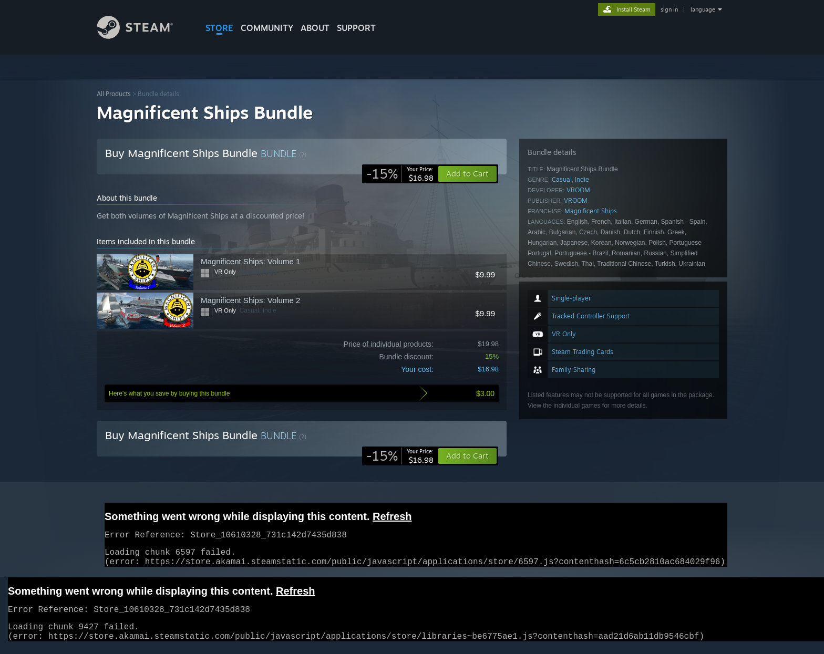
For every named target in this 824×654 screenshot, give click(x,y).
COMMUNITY (267, 28)
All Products (114, 94)
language (703, 9)
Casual (562, 179)
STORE (219, 28)
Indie (582, 179)
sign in (669, 9)
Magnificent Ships (590, 211)
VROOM (578, 190)
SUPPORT (356, 28)
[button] (467, 456)
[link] (400, 173)
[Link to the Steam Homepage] (143, 36)
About (315, 28)
